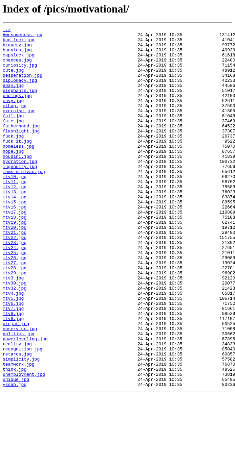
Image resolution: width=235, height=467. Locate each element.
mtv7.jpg (13, 365)
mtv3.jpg (13, 328)
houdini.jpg (17, 182)
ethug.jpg (14, 122)
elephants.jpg (20, 103)
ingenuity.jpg (20, 195)
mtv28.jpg (14, 316)
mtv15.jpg (14, 237)
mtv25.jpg (14, 298)
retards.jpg (17, 420)
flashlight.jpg (21, 152)
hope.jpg (13, 176)
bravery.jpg (17, 49)
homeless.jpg (19, 170)
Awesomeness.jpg (22, 36)
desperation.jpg (22, 85)
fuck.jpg (13, 158)
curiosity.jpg (20, 73)
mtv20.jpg (14, 268)
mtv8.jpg (13, 371)
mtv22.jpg (14, 280)
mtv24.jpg (14, 292)
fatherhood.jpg (21, 146)
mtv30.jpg (14, 334)
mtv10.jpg (14, 207)
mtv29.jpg (14, 322)
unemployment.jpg (24, 444)
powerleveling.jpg (25, 401)
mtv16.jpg (14, 243)
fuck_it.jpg (17, 164)
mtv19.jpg (14, 262)
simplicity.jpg (21, 426)
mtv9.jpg (13, 377)
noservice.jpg (20, 389)
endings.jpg (17, 109)
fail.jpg (13, 134)
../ (6, 30)
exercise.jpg (19, 128)
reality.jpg (17, 407)
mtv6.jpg (13, 359)
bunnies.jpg (17, 55)
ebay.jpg (13, 97)
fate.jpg (13, 140)
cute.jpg (13, 79)
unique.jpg (16, 450)
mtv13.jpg (14, 225)
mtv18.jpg (14, 255)
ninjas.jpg (16, 383)
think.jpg (14, 438)
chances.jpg (17, 67)
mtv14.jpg (14, 231)
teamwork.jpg (19, 432)
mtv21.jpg (14, 274)
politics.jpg (19, 395)
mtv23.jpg (14, 286)
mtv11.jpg (14, 213)
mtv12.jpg (14, 219)
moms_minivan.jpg (24, 201)
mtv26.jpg (14, 304)
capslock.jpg (19, 61)
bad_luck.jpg (19, 43)
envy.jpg (13, 116)
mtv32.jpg (14, 341)
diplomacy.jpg (20, 91)
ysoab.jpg (14, 456)
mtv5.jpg (13, 353)
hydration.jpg (20, 189)
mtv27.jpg (14, 310)
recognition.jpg (22, 414)
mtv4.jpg (13, 347)
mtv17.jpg (14, 249)
